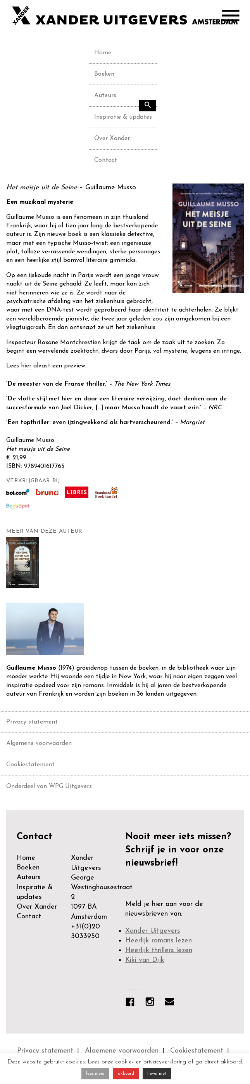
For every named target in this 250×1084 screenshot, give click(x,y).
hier (26, 366)
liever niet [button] (156, 1074)
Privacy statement (32, 722)
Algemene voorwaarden (39, 743)
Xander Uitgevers (152, 931)
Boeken (104, 74)
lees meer (95, 1074)
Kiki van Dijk (144, 960)
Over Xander (112, 138)
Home (102, 53)
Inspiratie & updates (123, 117)
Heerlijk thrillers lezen (158, 950)
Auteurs (105, 95)
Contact (105, 160)
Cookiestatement (30, 765)
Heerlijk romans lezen (158, 940)
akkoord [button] (126, 1074)
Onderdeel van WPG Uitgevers (49, 786)
